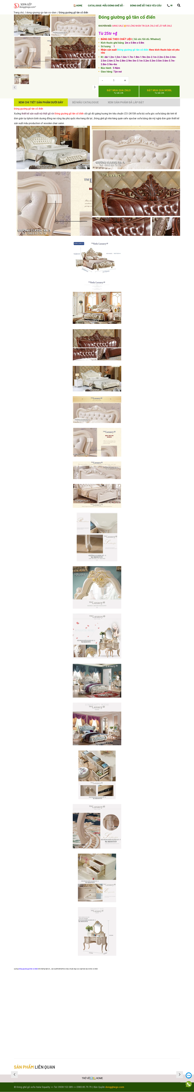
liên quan (34, 1067)
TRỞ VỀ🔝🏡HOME (92, 1078)
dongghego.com (114, 1087)
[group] (54, 41)
